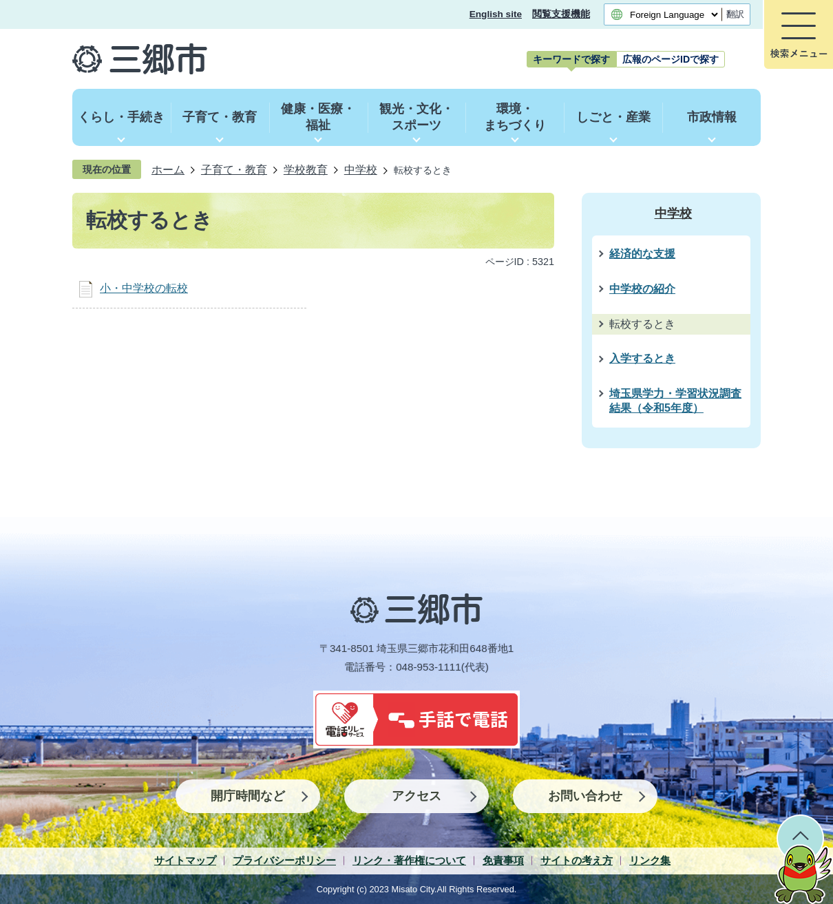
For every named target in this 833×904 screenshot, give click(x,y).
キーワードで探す (571, 59)
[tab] (571, 59)
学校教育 (306, 169)
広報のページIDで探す (670, 59)
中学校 (360, 169)
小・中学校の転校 (144, 288)
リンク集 (650, 860)
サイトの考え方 (576, 860)
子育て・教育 (234, 169)
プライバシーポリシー (284, 860)
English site (496, 14)
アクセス (416, 796)
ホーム (167, 169)
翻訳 (735, 14)
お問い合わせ (585, 796)
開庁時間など (248, 796)
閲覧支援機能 (561, 14)
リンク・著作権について (409, 860)
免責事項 (503, 860)
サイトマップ (185, 860)
